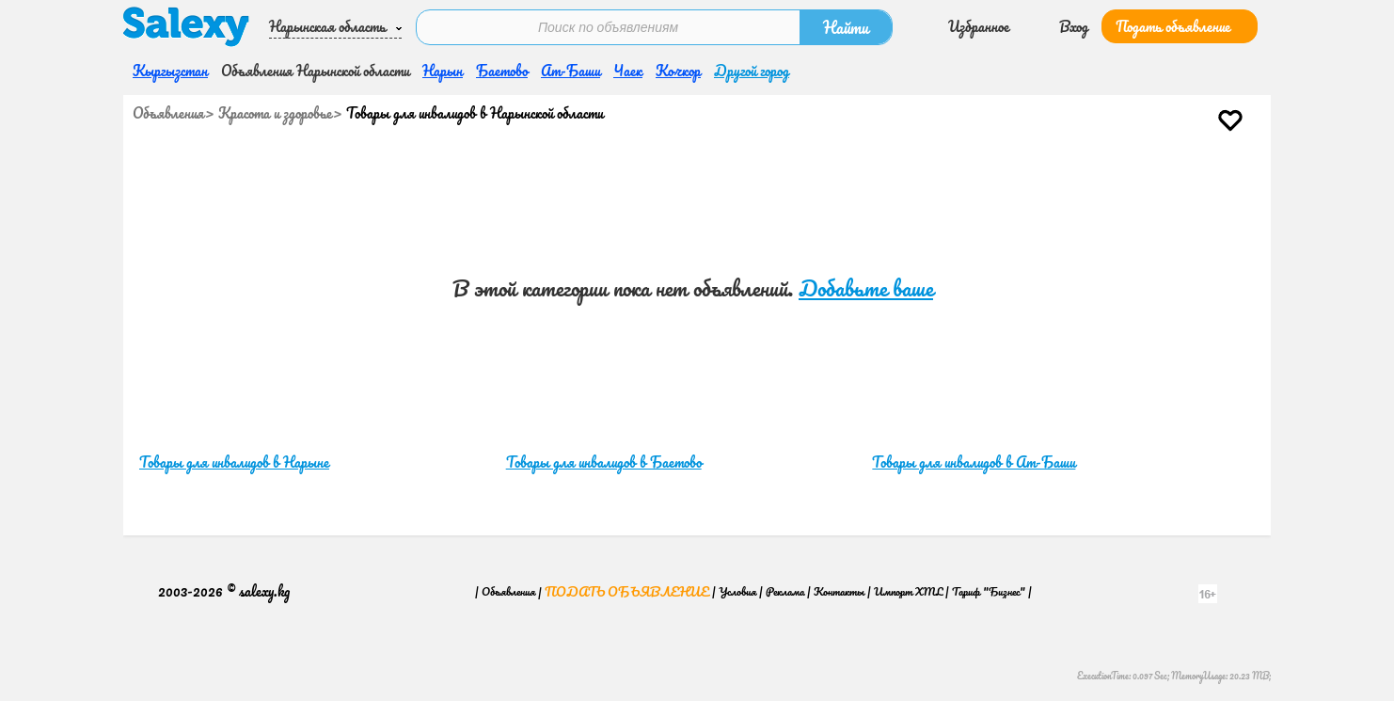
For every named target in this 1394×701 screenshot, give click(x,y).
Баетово (502, 70)
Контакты (839, 591)
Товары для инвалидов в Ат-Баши (973, 462)
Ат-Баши (570, 70)
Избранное (978, 26)
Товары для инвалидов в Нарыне (234, 462)
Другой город (751, 70)
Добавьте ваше (866, 288)
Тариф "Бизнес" (988, 591)
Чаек (627, 70)
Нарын (442, 70)
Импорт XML (908, 591)
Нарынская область (327, 26)
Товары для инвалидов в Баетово (604, 462)
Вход (1073, 26)
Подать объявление (1173, 26)
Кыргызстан (170, 70)
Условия (737, 591)
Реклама (785, 591)
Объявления (168, 112)
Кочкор (678, 70)
